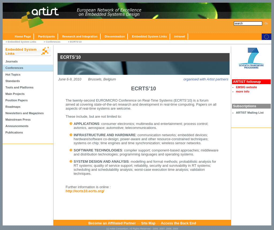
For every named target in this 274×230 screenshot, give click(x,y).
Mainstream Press (18, 119)
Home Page (23, 36)
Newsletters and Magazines (24, 113)
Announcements (16, 126)
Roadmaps (12, 106)
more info (242, 91)
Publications (14, 132)
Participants (46, 36)
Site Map (148, 223)
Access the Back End (178, 223)
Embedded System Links (149, 36)
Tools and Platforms (19, 87)
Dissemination (115, 36)
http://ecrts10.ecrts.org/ (85, 191)
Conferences (53, 41)
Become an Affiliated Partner (112, 223)
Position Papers (16, 100)
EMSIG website (246, 87)
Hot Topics (12, 74)
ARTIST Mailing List (250, 112)
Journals (11, 61)
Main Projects (15, 93)
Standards (12, 81)
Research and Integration (79, 36)
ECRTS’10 (76, 41)
